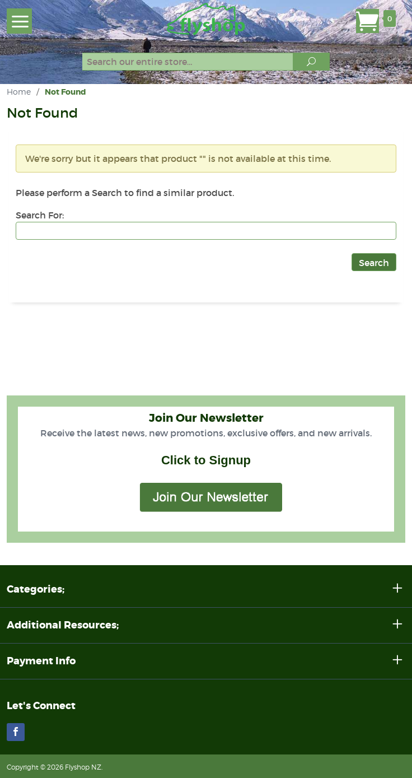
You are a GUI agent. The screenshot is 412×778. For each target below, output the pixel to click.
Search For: (40, 215)
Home (19, 91)
